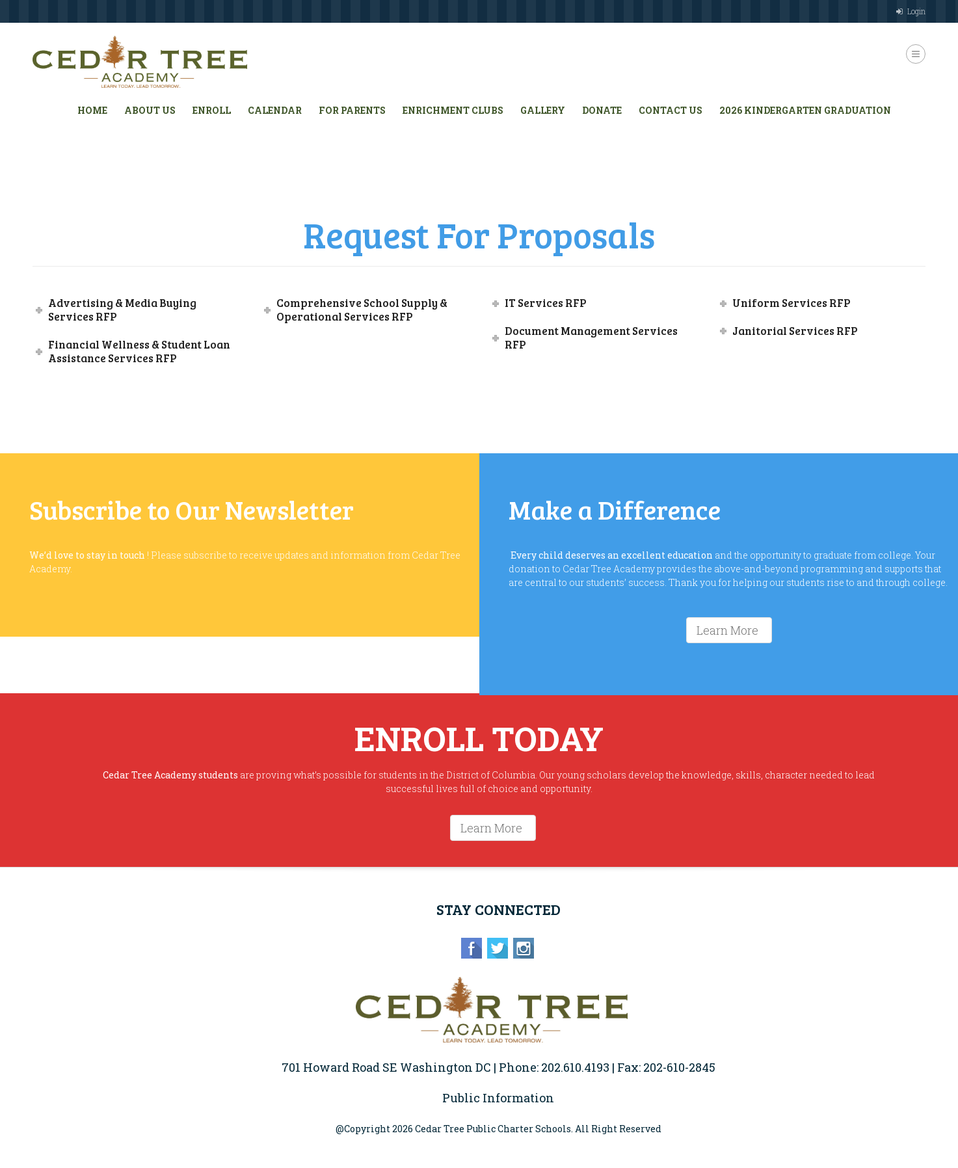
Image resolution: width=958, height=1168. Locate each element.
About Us (150, 110)
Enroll (212, 110)
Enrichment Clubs (453, 110)
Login (916, 11)
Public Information (498, 1098)
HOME (92, 110)
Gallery (542, 110)
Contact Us (670, 110)
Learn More (727, 630)
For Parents (352, 110)
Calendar (275, 110)
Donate (602, 110)
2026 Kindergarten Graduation (805, 110)
